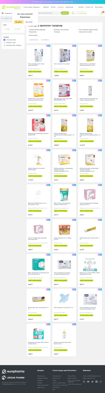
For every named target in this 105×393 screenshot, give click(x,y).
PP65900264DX (7, 384)
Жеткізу (53, 7)
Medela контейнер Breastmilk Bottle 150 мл (62, 343)
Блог (53, 389)
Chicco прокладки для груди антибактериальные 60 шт (62, 274)
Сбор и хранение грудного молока (88, 29)
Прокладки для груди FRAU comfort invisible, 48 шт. (38, 343)
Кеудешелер (32, 32)
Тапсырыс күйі (89, 7)
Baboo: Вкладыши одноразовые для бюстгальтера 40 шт (38, 274)
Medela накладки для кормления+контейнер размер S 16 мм (64, 135)
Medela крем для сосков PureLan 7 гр (89, 239)
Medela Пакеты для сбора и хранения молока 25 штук (88, 65)
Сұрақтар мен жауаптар (59, 385)
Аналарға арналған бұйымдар (37, 29)
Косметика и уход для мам (61, 29)
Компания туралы (42, 378)
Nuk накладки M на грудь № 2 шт (63, 308)
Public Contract (72, 378)
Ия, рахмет (18, 22)
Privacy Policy (72, 376)
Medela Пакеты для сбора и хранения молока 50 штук (36, 99)
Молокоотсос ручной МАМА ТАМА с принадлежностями (90, 274)
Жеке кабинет (99, 7)
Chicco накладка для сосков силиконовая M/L (36, 65)
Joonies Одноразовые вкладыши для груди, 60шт (37, 239)
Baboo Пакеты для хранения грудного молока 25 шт (62, 204)
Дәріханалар (69, 7)
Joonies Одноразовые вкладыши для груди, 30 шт (89, 204)
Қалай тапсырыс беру (58, 383)
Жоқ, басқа (29, 22)
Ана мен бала (33, 36)
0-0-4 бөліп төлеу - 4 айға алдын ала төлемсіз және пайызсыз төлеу (52, 2)
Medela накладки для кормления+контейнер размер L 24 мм (90, 135)
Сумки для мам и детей (85, 32)
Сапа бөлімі (55, 387)
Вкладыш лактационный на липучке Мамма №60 (38, 134)
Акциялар (61, 7)
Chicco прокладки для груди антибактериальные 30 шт (88, 308)
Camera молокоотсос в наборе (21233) (62, 239)
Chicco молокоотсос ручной (62, 64)
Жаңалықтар (41, 376)
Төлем (54, 380)
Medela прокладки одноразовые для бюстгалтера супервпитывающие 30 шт (63, 170)
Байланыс (46, 7)
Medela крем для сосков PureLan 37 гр (38, 308)
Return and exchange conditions (74, 381)
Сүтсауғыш (57, 32)
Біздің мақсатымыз (43, 385)
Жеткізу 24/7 (56, 378)
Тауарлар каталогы (9, 13)
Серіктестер (40, 387)
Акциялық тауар (34, 40)
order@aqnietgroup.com (94, 376)
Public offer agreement (74, 384)
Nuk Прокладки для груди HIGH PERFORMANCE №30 (63, 99)
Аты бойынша (45, 40)
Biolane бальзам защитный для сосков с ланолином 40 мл (89, 99)
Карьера (39, 383)
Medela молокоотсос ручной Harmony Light (36, 169)
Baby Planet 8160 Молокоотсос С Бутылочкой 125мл (37, 204)
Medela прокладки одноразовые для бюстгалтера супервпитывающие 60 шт (89, 170)
